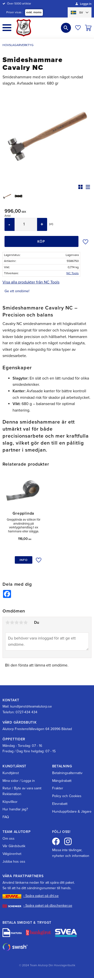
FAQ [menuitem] (6, 817)
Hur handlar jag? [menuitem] (15, 809)
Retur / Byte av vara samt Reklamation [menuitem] (22, 791)
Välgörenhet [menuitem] (12, 854)
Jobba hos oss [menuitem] (14, 861)
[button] (7, 27)
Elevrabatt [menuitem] (59, 804)
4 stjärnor (21, 622)
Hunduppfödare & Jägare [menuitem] (71, 811)
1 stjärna (7, 622)
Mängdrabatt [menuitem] (61, 781)
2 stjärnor (12, 622)
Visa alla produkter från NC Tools (31, 282)
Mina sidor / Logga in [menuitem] (19, 781)
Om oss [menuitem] (9, 838)
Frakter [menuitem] (57, 788)
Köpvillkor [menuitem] (10, 802)
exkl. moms (34, 12)
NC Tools (72, 273)
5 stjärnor (25, 622)
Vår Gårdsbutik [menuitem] (14, 846)
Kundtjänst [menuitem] (11, 773)
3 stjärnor (16, 622)
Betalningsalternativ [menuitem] (67, 773)
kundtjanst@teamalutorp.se (31, 706)
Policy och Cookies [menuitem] (66, 796)
